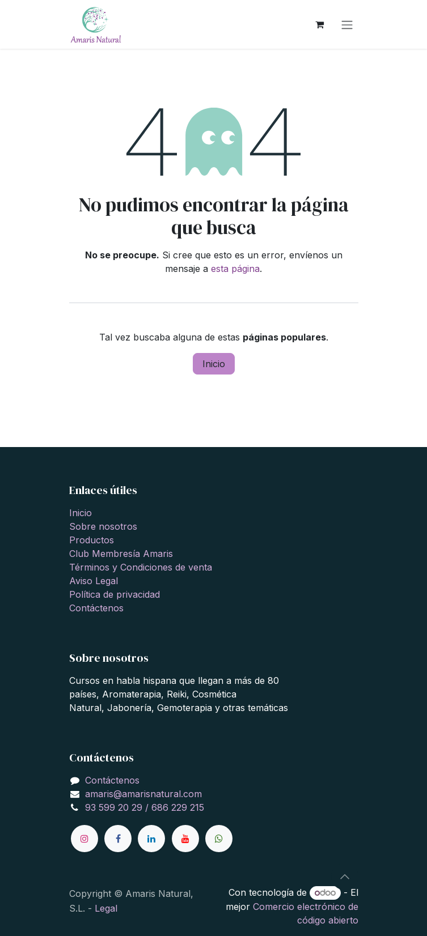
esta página (235, 268)
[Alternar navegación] (347, 24)
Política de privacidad (114, 594)
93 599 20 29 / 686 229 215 (144, 807)
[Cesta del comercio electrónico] (319, 24)
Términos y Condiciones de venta (140, 567)
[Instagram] (84, 838)
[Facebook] (118, 838)
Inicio (213, 363)
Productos (91, 540)
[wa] (218, 838)
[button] (344, 876)
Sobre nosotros (103, 526)
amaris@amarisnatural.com (143, 793)
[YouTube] (185, 838)
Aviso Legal (93, 580)
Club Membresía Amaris (121, 553)
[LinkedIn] (151, 838)
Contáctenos (96, 608)
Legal (106, 908)
